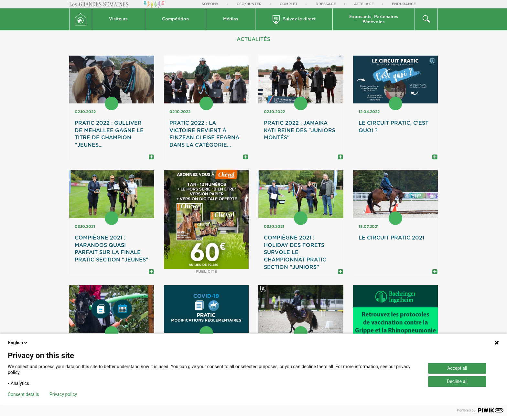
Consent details (23, 394)
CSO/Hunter (249, 4)
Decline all (457, 381)
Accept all (457, 368)
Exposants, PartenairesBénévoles (373, 19)
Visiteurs (118, 19)
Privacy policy (63, 394)
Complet (288, 4)
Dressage (326, 4)
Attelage (364, 4)
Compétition (175, 19)
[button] (118, 19)
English (18, 342)
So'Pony (210, 4)
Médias (230, 19)
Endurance (404, 4)
